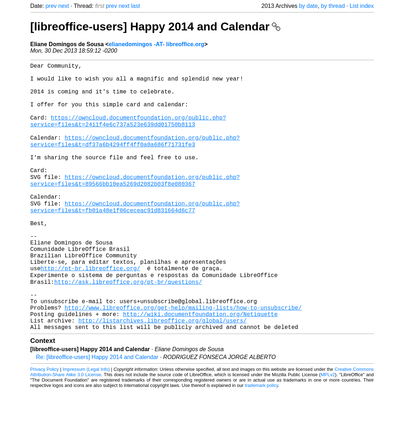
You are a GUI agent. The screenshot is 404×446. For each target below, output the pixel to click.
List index (362, 6)
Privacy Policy (44, 424)
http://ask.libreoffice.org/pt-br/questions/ (128, 327)
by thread (333, 6)
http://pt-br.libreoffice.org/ (90, 311)
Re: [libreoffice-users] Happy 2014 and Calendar (97, 412)
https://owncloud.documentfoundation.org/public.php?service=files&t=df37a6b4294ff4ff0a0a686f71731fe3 (135, 157)
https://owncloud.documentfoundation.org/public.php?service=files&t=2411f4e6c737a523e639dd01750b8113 (128, 134)
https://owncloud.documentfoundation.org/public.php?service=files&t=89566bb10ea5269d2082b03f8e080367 (135, 205)
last (135, 6)
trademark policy (261, 440)
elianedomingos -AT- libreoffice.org (156, 44)
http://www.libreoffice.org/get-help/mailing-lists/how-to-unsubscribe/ (183, 358)
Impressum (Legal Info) (86, 424)
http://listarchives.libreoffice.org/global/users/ (162, 374)
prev (51, 6)
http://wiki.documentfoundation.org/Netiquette (200, 366)
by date (308, 6)
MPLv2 (328, 429)
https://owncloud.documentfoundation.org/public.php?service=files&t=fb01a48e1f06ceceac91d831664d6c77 (135, 236)
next (63, 6)
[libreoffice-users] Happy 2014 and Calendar (155, 26)
